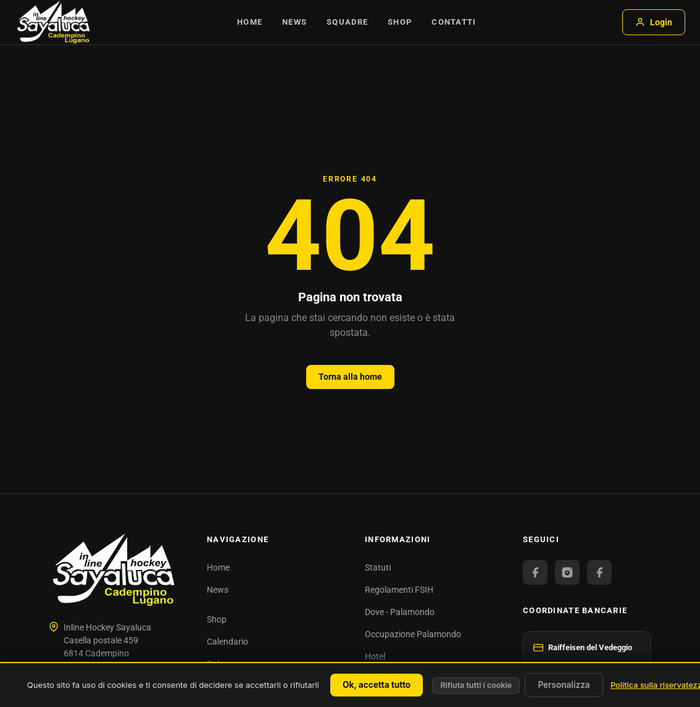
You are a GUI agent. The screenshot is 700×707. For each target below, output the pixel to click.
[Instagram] (567, 572)
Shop (400, 22)
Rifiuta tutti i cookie (476, 685)
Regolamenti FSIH (399, 590)
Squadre (347, 22)
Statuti (378, 567)
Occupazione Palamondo (413, 634)
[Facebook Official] (535, 572)
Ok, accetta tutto (376, 685)
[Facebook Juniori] (599, 572)
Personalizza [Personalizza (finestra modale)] (564, 685)
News (294, 22)
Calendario (227, 641)
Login (653, 22)
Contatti (453, 22)
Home (249, 22)
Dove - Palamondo (400, 612)
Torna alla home (350, 377)
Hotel (375, 656)
